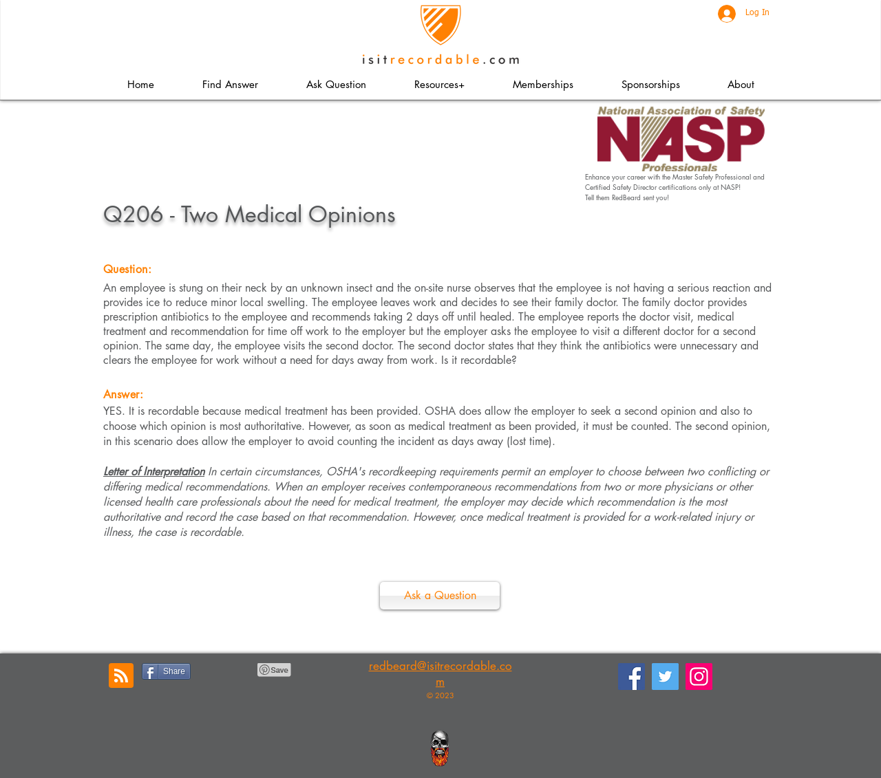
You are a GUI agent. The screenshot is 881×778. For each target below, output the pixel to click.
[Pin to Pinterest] (274, 670)
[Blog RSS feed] (121, 676)
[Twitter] (665, 676)
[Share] (166, 671)
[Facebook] (631, 676)
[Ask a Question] (440, 595)
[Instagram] (699, 676)
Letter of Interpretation (153, 471)
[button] (439, 84)
